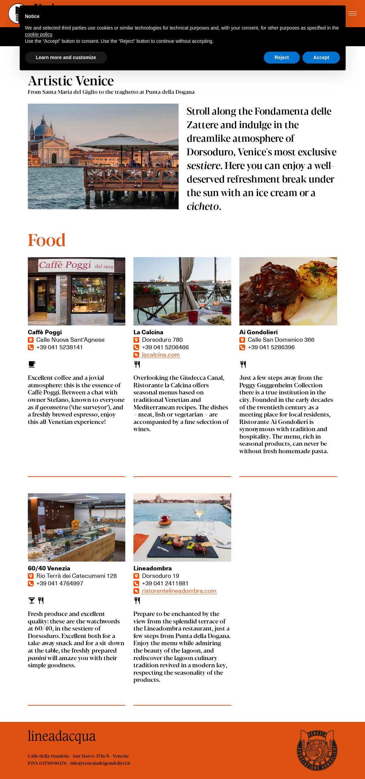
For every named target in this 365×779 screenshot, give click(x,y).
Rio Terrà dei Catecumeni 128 (72, 575)
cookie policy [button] (38, 34)
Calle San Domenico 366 (276, 339)
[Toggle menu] (352, 14)
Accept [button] (321, 57)
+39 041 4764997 (55, 582)
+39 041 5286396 (267, 346)
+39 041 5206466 (161, 346)
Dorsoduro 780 (158, 339)
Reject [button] (282, 57)
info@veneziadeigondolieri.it (100, 763)
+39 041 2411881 (161, 582)
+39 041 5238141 (55, 346)
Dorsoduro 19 (156, 575)
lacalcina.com (156, 354)
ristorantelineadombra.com (175, 590)
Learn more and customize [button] (66, 57)
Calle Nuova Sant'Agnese (66, 339)
